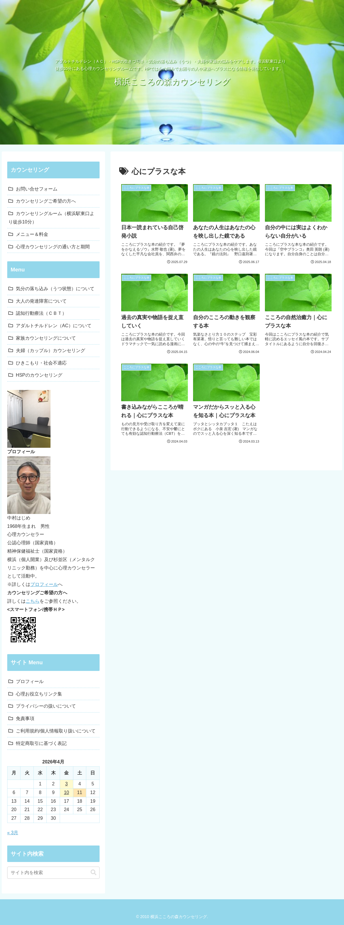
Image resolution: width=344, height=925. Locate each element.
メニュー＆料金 (32, 234)
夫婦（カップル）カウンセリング (50, 350)
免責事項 (25, 718)
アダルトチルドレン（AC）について (53, 325)
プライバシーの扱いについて (46, 706)
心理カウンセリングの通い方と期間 (53, 246)
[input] (53, 873)
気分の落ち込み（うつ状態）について (55, 288)
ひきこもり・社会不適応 (41, 362)
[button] (93, 872)
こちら (33, 601)
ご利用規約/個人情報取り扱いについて (56, 730)
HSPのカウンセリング (39, 375)
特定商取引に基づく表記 (41, 743)
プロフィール (44, 584)
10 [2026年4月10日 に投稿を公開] (66, 792)
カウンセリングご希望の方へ (46, 201)
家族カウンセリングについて (46, 338)
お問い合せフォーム (36, 188)
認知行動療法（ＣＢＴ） (41, 313)
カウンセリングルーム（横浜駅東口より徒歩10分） (51, 217)
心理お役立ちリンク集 (39, 693)
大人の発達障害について (41, 301)
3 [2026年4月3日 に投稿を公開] (66, 783)
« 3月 (12, 832)
